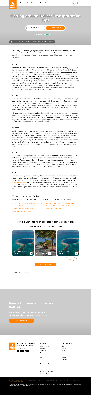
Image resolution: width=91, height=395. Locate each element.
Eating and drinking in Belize (21, 211)
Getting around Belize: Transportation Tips (60, 203)
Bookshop (42, 348)
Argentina (64, 359)
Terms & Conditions (72, 380)
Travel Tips (17, 272)
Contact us (43, 350)
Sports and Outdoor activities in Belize (59, 206)
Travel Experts (45, 3)
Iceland (63, 352)
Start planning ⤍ (21, 320)
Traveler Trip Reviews (46, 369)
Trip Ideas (34, 3)
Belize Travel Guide (46, 264)
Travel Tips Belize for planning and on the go (27, 203)
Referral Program (44, 373)
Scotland (64, 357)
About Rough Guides (45, 346)
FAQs (41, 352)
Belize (40, 41)
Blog (41, 357)
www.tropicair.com (19, 182)
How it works (24, 3)
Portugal (64, 348)
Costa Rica (64, 355)
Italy (63, 346)
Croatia (63, 350)
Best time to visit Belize (54, 208)
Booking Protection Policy (47, 371)
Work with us (43, 355)
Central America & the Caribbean (25, 41)
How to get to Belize (19, 206)
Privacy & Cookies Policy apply (16, 381)
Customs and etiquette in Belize (23, 208)
